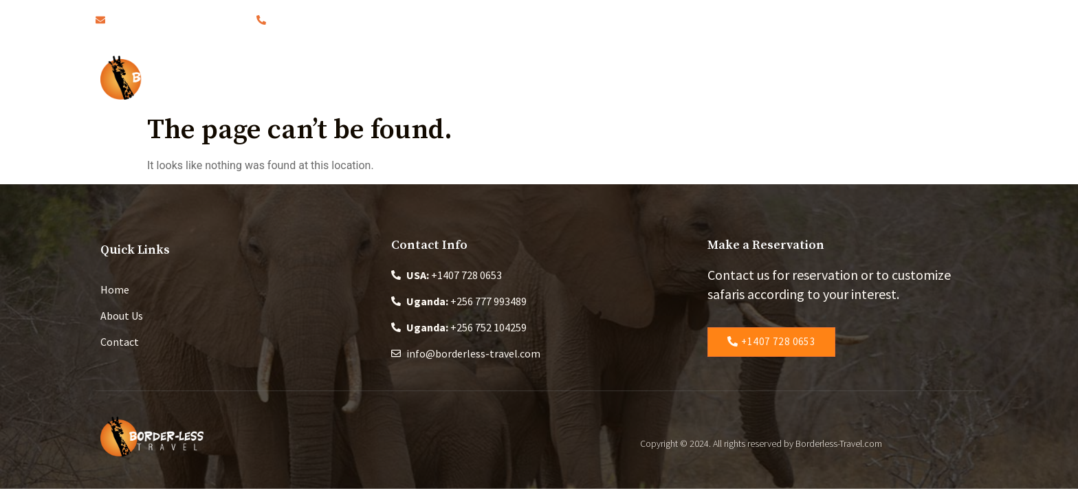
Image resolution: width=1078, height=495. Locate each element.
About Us (475, 77)
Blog (622, 77)
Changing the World (721, 77)
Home (403, 77)
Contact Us (838, 77)
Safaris (555, 77)
